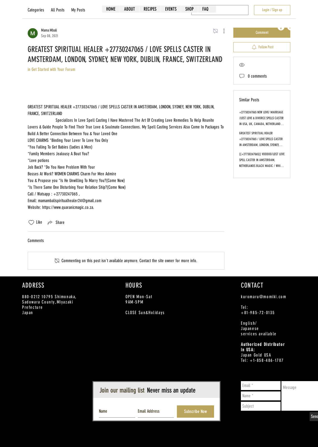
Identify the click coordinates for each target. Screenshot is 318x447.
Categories (36, 10)
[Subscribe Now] (195, 411)
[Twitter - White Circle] (290, 26)
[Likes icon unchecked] (31, 222)
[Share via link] (56, 222)
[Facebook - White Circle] (280, 26)
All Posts (58, 10)
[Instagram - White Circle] (300, 26)
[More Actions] (221, 31)
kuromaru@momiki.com (263, 296)
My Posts (78, 10)
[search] (219, 10)
